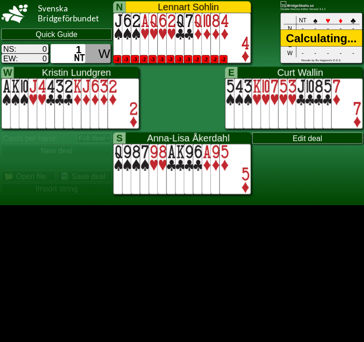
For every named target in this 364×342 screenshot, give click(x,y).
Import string (57, 189)
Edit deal (307, 138)
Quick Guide (56, 34)
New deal (57, 151)
